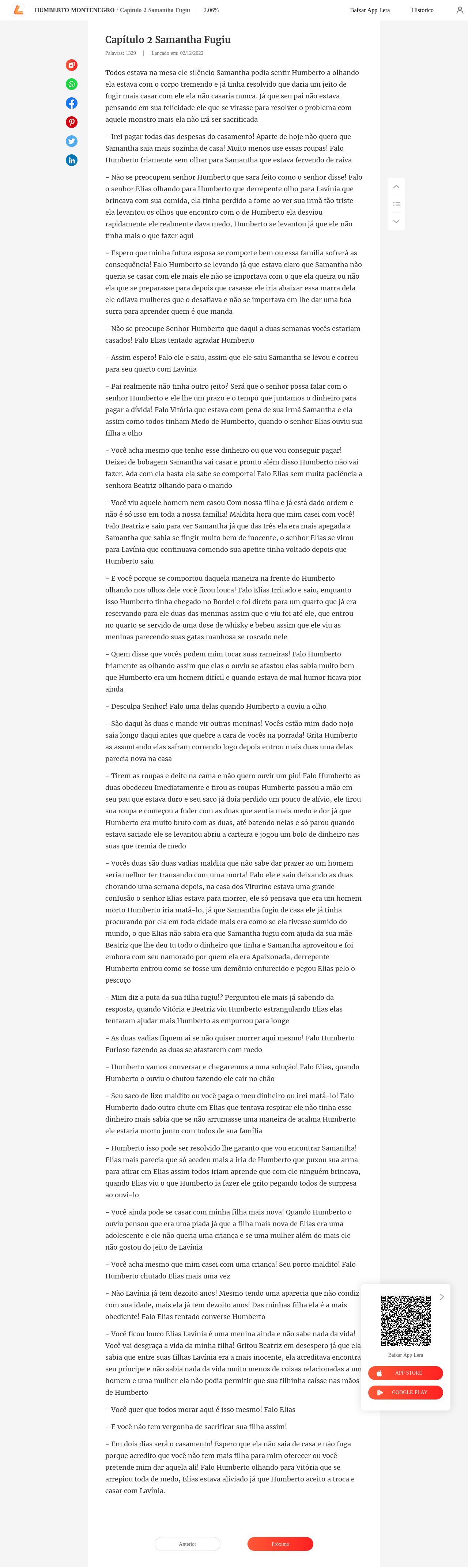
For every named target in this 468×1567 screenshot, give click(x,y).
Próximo (280, 1544)
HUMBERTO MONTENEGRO (74, 10)
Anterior (187, 1544)
